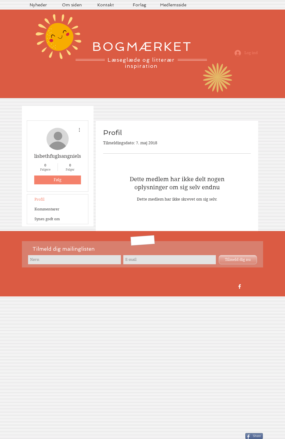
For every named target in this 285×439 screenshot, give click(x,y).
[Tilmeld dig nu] (238, 259)
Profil (39, 199)
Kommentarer (46, 209)
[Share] (254, 436)
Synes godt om (47, 219)
